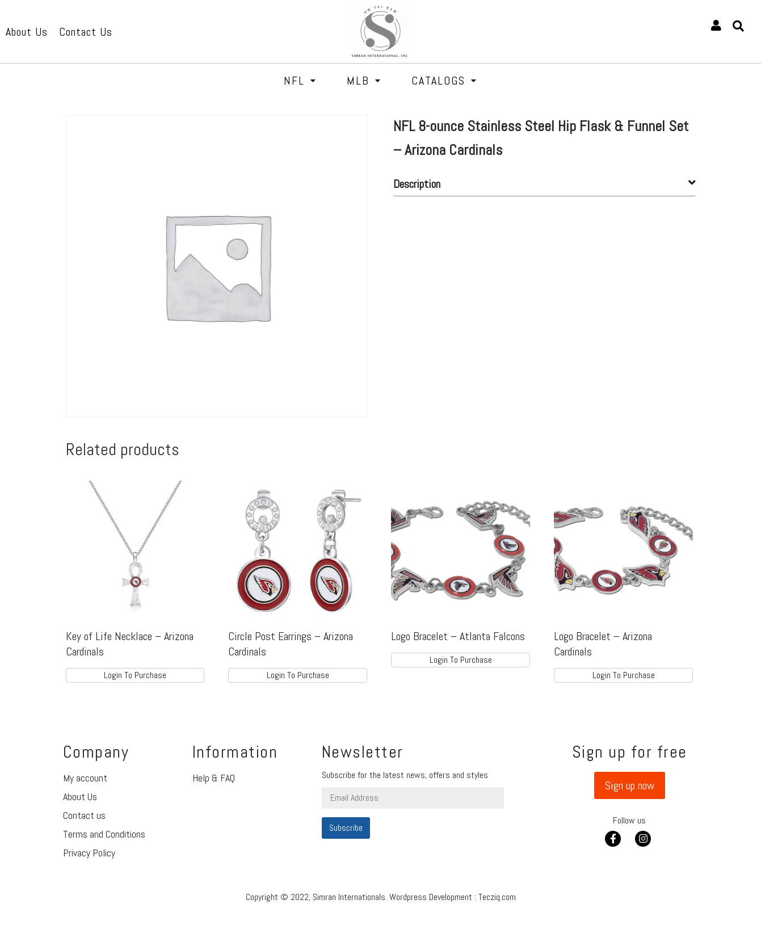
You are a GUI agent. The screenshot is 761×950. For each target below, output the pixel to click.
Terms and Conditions (104, 833)
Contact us (84, 815)
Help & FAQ (213, 777)
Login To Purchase (135, 675)
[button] (629, 785)
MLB (364, 80)
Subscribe (346, 828)
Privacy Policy (89, 852)
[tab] (544, 183)
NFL (300, 80)
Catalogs (444, 80)
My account (85, 777)
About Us (80, 796)
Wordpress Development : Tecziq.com (452, 897)
